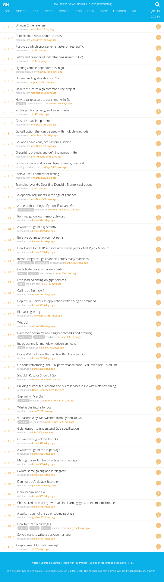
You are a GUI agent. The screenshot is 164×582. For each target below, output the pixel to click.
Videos (21, 11)
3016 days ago (47, 305)
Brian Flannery (40, 389)
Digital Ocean (75, 570)
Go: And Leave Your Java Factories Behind (43, 142)
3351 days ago (54, 315)
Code (7, 11)
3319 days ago (71, 209)
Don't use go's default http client (39, 482)
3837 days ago (47, 294)
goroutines (42, 262)
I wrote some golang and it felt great (41, 471)
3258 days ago (46, 411)
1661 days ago (48, 92)
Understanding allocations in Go (37, 78)
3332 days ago (47, 496)
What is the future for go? (34, 407)
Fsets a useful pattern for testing (37, 174)
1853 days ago (54, 71)
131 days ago (40, 50)
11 (9, 356)
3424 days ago (47, 326)
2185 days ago (41, 549)
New (90, 11)
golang (21, 103)
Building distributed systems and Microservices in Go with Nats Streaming (66, 386)
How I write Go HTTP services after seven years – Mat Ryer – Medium (63, 248)
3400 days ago (45, 432)
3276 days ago (48, 485)
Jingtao (36, 485)
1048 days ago (54, 156)
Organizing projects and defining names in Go (46, 152)
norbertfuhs (56, 209)
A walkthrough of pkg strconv (36, 227)
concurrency (25, 262)
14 (9, 229)
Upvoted (119, 11)
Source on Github (50, 562)
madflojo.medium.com (28, 167)
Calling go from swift (30, 291)
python (33, 273)
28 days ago (48, 29)
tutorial (23, 527)
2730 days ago (47, 358)
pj (31, 50)
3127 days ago (67, 400)
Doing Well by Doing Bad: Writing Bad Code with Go (51, 354)
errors (22, 273)
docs (21, 347)
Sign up (154, 11)
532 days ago (49, 199)
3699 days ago (73, 336)
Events (48, 11)
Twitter (34, 562)
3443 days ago (54, 283)
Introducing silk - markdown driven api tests (46, 343)
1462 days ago (41, 114)
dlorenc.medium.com (27, 71)
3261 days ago (69, 273)
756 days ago (49, 124)
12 (9, 303)
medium (23, 400)
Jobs (35, 11)
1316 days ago (64, 103)
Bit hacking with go (29, 312)
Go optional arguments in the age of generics (46, 195)
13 (9, 240)
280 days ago (49, 177)
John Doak (36, 124)
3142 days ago (47, 220)
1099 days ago (59, 167)
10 (9, 473)
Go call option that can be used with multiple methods (52, 131)
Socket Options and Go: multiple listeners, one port (50, 163)
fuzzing (46, 527)
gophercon (25, 336)
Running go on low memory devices (41, 216)
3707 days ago (47, 538)
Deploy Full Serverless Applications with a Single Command (56, 301)
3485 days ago (47, 443)
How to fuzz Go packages (34, 524)
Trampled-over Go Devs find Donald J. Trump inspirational (54, 184)
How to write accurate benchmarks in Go (43, 100)
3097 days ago (56, 389)
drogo (35, 294)
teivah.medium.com (37, 103)
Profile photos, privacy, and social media (42, 110)
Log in (155, 16)
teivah (52, 103)
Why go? (22, 322)
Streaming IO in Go (30, 397)
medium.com (23, 29)
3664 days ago (47, 464)
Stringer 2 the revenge (30, 25)
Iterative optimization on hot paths (40, 237)
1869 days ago (47, 82)
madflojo (35, 92)
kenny (43, 71)
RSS (132, 562)
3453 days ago (47, 506)
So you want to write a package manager (44, 534)
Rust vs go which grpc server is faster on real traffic (49, 46)
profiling (39, 336)
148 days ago (40, 61)
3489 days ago (47, 230)
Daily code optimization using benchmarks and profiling (54, 333)
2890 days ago (47, 252)
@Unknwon (149, 570)
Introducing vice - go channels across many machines (53, 259)
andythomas (39, 315)
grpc (21, 283)
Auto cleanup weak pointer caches (39, 36)
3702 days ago (56, 347)
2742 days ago (47, 241)
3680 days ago (82, 527)
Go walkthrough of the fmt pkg (37, 439)
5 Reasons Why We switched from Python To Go (49, 418)
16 (9, 208)
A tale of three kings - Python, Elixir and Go (45, 206)
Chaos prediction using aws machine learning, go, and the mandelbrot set (66, 503)
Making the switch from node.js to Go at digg (47, 460)
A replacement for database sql (37, 545)
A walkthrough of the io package (38, 450)
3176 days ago (80, 262)
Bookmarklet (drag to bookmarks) (108, 562)
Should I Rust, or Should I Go (36, 375)
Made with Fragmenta (75, 562)
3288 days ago (67, 421)
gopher (34, 82)
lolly (43, 283)
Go (23, 570)
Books (63, 11)
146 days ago (49, 39)
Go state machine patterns (33, 121)
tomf (34, 411)
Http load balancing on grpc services (41, 280)
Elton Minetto (38, 156)
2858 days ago (47, 368)
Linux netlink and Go (31, 492)
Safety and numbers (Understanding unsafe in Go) (49, 57)
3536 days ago (47, 453)
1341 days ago (50, 135)
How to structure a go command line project (45, 89)
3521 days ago (48, 517)
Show (104, 11)
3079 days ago (54, 379)
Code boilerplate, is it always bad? (39, 269)
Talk (135, 11)
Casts (78, 11)
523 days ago (40, 188)
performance (26, 209)
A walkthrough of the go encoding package (45, 513)
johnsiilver (36, 29)
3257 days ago (47, 474)
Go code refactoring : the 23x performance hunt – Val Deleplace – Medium (67, 365)
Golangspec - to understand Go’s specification (48, 428)
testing (34, 527)
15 (9, 218)
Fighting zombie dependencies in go (40, 68)
